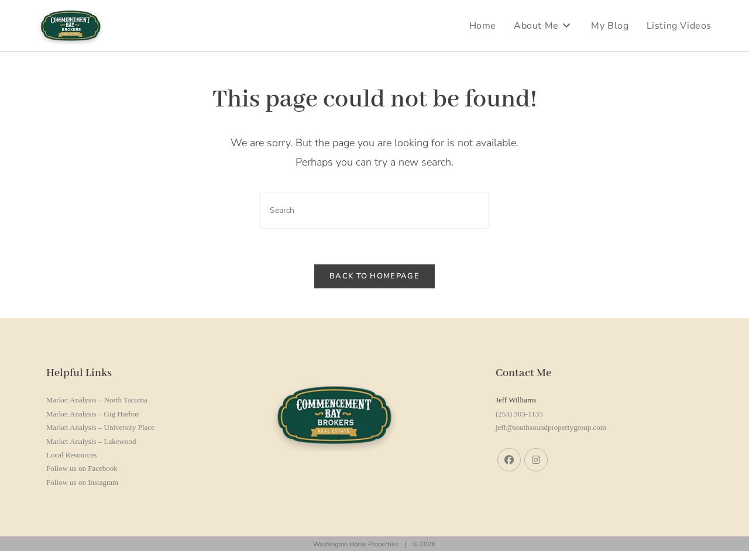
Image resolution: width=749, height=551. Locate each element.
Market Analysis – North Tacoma (96, 399)
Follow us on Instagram (82, 482)
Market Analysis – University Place (100, 427)
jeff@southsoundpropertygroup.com (551, 427)
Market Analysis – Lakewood (91, 441)
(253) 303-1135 (519, 413)
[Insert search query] (374, 210)
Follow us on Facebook (82, 468)
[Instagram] (536, 459)
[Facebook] (509, 459)
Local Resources (71, 454)
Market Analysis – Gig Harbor (92, 413)
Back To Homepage (374, 276)
